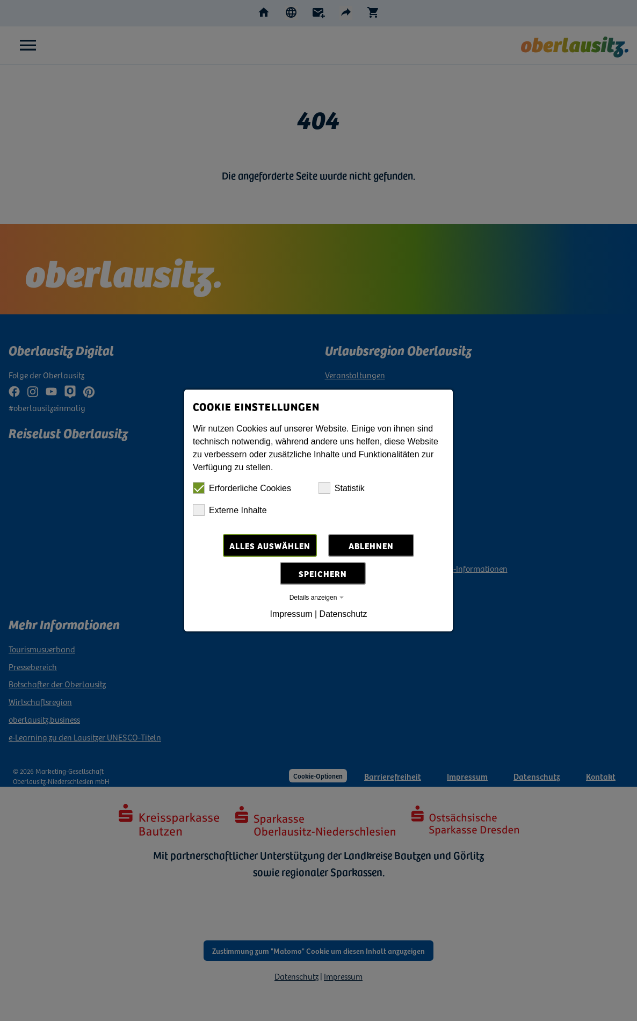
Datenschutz (343, 614)
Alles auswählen (269, 545)
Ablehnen (371, 545)
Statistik (341, 488)
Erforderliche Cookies (242, 488)
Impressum (291, 614)
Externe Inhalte (230, 510)
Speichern (323, 573)
